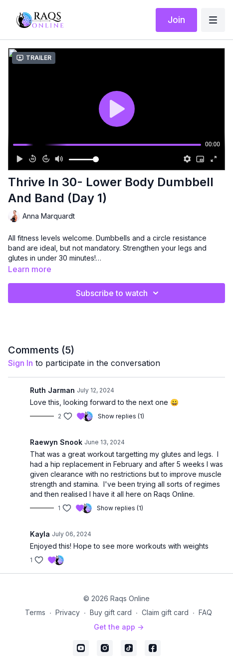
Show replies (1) (121, 416)
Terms (35, 612)
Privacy (67, 612)
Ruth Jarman (52, 390)
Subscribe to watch (119, 293)
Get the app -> (119, 627)
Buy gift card (111, 612)
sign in (20, 363)
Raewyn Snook (56, 442)
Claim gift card (165, 612)
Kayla (40, 534)
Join (176, 19)
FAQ (205, 612)
